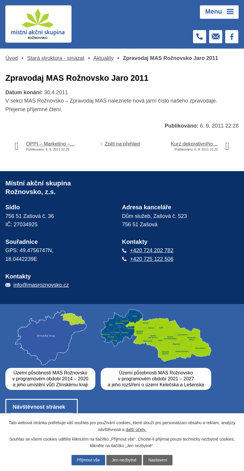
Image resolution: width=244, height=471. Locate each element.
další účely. (136, 429)
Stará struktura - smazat (55, 58)
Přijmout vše (88, 460)
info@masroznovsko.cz (41, 285)
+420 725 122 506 (152, 259)
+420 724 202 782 (152, 251)
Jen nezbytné (124, 460)
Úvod (11, 58)
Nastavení (157, 460)
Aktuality (103, 58)
